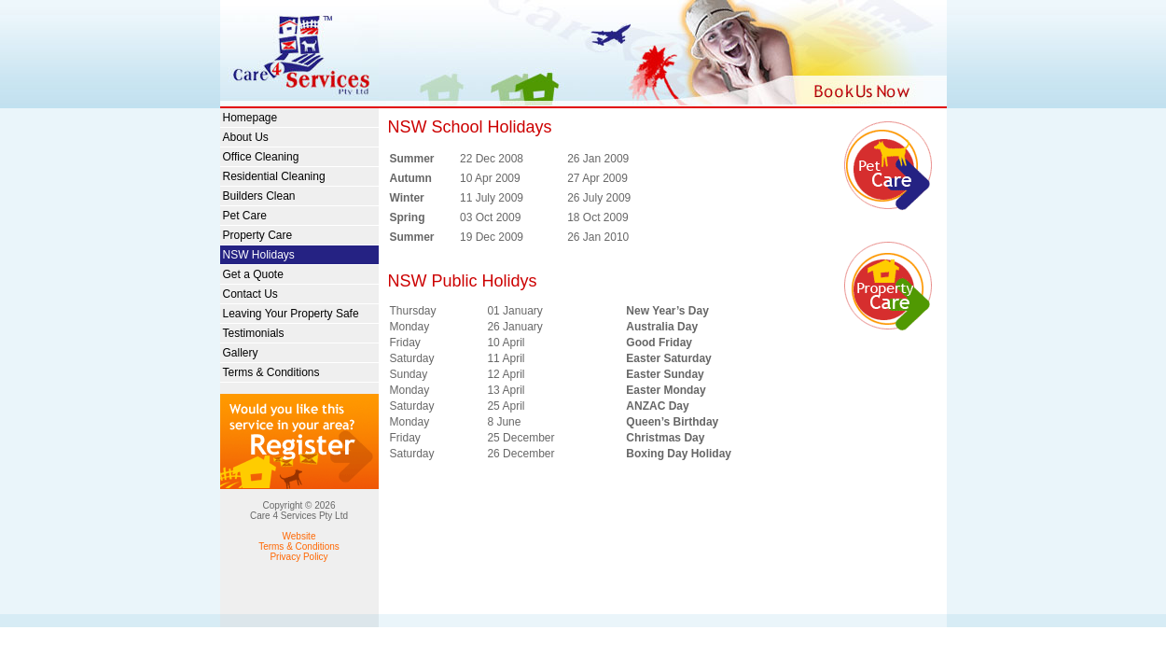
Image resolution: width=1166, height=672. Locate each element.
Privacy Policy (298, 557)
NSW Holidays (259, 254)
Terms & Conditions (271, 372)
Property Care (258, 235)
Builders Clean (259, 196)
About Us (246, 137)
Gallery (240, 352)
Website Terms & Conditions (299, 541)
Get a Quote (253, 274)
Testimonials (254, 333)
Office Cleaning (261, 156)
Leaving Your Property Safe (291, 313)
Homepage (250, 117)
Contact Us (250, 294)
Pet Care (245, 215)
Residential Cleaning (274, 176)
